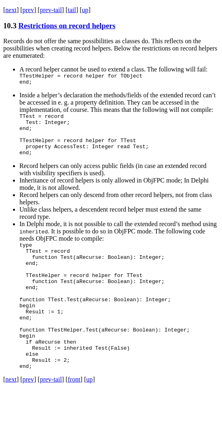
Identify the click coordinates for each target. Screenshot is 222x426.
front (74, 415)
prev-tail (51, 9)
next (11, 9)
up (85, 9)
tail (72, 9)
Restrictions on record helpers (66, 25)
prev (28, 9)
